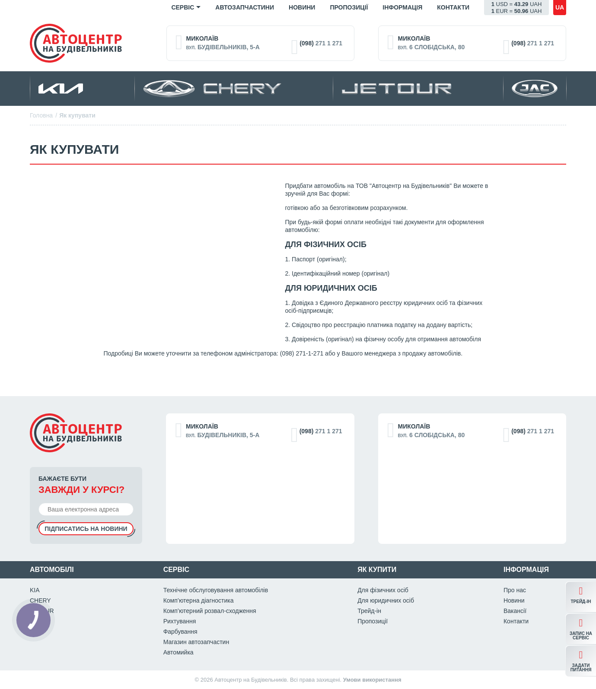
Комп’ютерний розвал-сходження (209, 610)
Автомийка (178, 652)
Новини (302, 7)
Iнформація (402, 7)
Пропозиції (349, 7)
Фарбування (180, 631)
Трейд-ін (369, 610)
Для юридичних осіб (385, 600)
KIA (35, 590)
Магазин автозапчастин (196, 641)
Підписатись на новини (86, 528)
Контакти (453, 7)
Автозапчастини (244, 7)
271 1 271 (321, 43)
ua (559, 7)
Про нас (515, 590)
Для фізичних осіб (382, 590)
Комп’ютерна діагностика (198, 600)
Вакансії (515, 610)
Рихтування (179, 621)
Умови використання (372, 679)
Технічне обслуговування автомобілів (215, 590)
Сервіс (182, 7)
